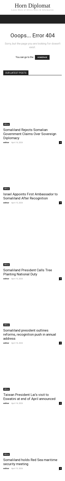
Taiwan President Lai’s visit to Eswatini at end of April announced (29, 397)
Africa (6, 124)
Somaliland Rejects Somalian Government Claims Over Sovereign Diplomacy (29, 134)
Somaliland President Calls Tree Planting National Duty (27, 272)
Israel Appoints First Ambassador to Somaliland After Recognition (30, 196)
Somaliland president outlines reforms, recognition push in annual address (29, 334)
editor (6, 142)
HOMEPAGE (42, 57)
